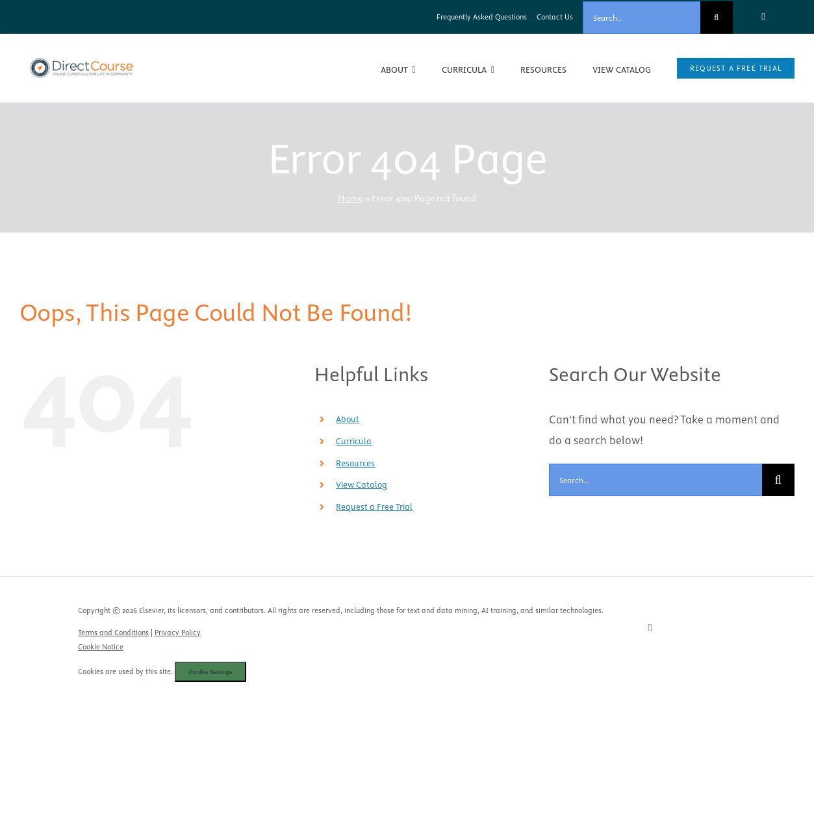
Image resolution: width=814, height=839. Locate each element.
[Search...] (641, 17)
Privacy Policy (178, 632)
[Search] (716, 17)
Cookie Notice (100, 646)
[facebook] (763, 17)
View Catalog (361, 484)
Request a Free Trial (374, 506)
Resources (355, 463)
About (347, 419)
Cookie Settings (210, 671)
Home (350, 198)
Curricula (354, 441)
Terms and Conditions (113, 632)
